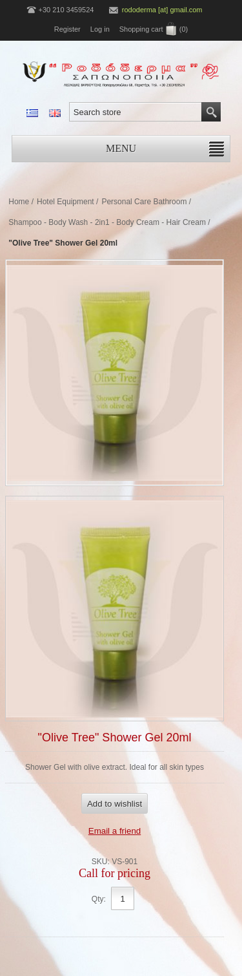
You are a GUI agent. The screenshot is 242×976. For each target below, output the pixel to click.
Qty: (99, 899)
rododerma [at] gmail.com (162, 10)
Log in (100, 29)
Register (67, 29)
